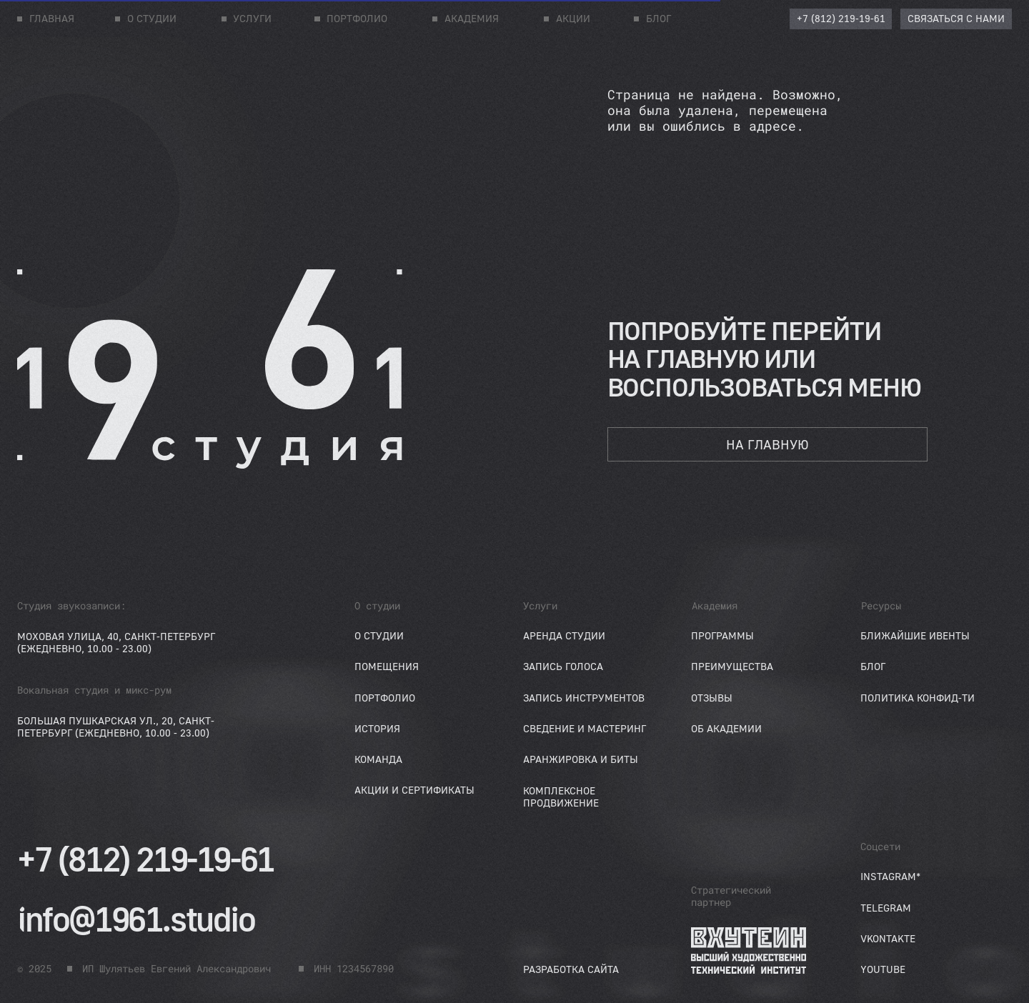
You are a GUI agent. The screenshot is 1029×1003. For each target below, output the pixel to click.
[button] (956, 19)
